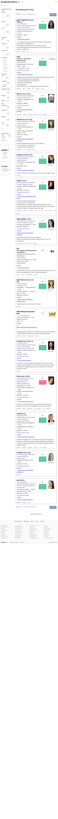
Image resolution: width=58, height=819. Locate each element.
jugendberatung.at (18, 531)
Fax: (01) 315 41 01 (21, 263)
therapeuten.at (47, 535)
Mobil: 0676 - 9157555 (22, 430)
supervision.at (46, 534)
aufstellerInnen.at (4, 527)
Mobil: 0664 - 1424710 (22, 166)
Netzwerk (44, 114)
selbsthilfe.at (46, 531)
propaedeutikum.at (33, 535)
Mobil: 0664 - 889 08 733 (22, 226)
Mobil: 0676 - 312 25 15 (24, 68)
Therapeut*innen (5, 5)
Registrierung (26, 521)
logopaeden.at (18, 538)
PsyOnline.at (46, 527)
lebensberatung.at (18, 535)
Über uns (24, 88)
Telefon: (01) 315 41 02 (22, 261)
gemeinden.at (17, 529)
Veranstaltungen (20, 243)
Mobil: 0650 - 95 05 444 (22, 295)
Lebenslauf (5, 66)
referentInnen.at (47, 528)
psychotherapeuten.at (33, 538)
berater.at (2, 528)
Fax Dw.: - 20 (20, 321)
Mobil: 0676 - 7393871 (22, 35)
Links (33, 88)
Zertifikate (19, 408)
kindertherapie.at (18, 532)
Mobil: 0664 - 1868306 (22, 103)
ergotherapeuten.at (4, 538)
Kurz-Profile (5, 61)
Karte (19, 33)
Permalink (23, 51)
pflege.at (31, 532)
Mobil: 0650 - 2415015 (22, 354)
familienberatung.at (19, 527)
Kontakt (42, 521)
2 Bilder (51, 229)
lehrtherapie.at (18, 536)
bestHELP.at (3, 531)
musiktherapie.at (32, 528)
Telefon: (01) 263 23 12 (22, 319)
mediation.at (31, 527)
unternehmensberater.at (48, 538)
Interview (25, 114)
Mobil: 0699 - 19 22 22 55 (23, 190)
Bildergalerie (5, 64)
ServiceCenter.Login (18, 521)
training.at (46, 536)
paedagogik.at (32, 531)
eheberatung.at (4, 535)
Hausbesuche (19, 114)
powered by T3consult (53, 542)
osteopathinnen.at (33, 529)
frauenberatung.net (19, 528)
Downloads (5, 67)
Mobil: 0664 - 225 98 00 (22, 134)
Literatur (18, 51)
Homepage (5, 68)
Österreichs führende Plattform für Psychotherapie (5, 154)
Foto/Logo (5, 63)
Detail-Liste (19, 88)
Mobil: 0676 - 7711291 (22, 464)
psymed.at (46, 525)
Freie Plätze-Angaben (5, 59)
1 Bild (50, 165)
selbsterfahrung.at (47, 529)
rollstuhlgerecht (6, 71)
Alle (3, 134)
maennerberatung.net (33, 525)
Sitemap (32, 521)
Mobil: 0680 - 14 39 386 (22, 493)
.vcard (28, 51)
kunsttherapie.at (18, 534)
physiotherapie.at (32, 534)
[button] (56, 1)
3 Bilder (51, 130)
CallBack (4, 70)
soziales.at (46, 532)
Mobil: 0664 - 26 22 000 (22, 395)
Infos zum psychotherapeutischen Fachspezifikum (6, 170)
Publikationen (29, 408)
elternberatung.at (4, 536)
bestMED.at (3, 532)
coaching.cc (3, 534)
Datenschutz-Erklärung (14, 542)
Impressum (22, 542)
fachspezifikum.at (18, 525)
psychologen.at (32, 536)
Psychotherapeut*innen (25, 9)
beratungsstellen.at (4, 529)
